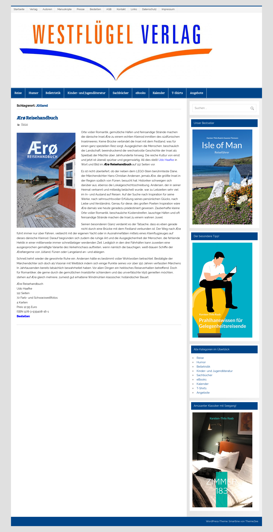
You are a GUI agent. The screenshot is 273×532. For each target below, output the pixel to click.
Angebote (196, 93)
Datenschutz (149, 9)
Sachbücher (121, 93)
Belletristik (53, 93)
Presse (81, 9)
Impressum (168, 9)
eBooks (140, 93)
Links (134, 9)
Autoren (47, 9)
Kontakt (121, 9)
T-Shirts (177, 93)
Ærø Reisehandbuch (37, 118)
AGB (108, 9)
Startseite (19, 9)
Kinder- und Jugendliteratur (86, 93)
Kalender (159, 93)
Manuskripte (64, 9)
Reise (18, 93)
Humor (33, 93)
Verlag (33, 9)
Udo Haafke (166, 160)
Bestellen (95, 9)
